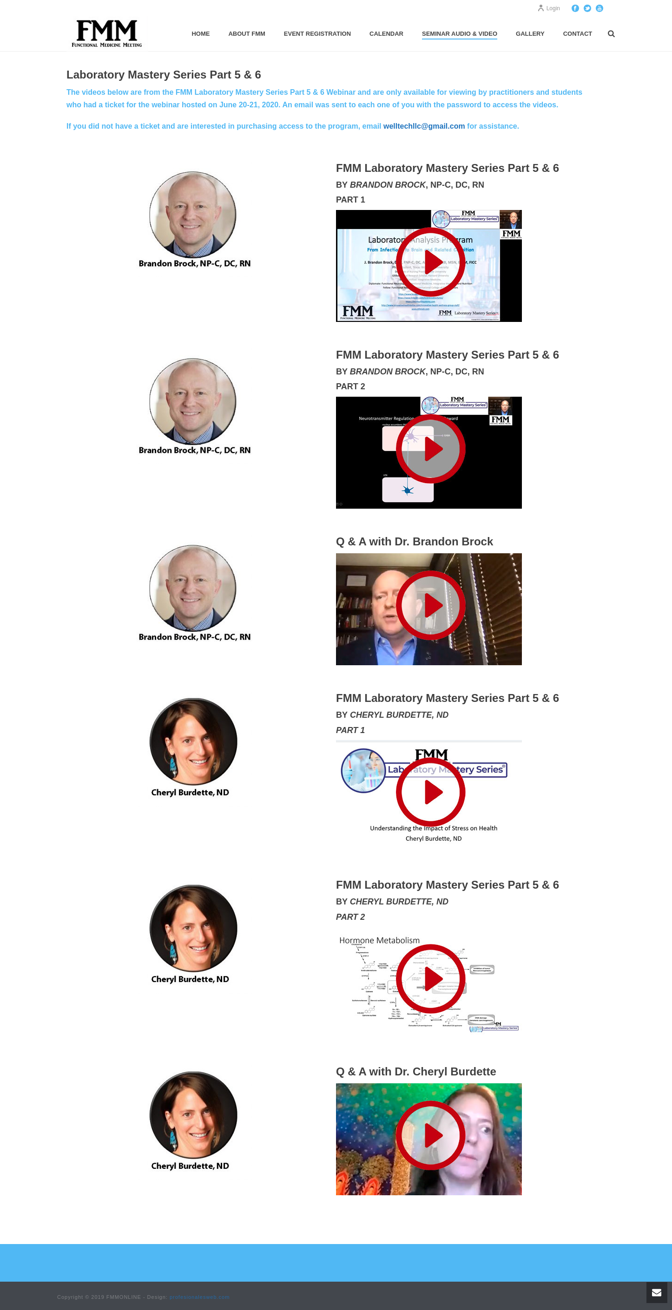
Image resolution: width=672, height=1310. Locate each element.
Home (200, 33)
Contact (578, 33)
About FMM (246, 33)
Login (548, 8)
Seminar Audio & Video (459, 33)
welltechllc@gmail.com (424, 126)
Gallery (530, 33)
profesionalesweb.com (200, 1297)
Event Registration (317, 33)
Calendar (386, 33)
